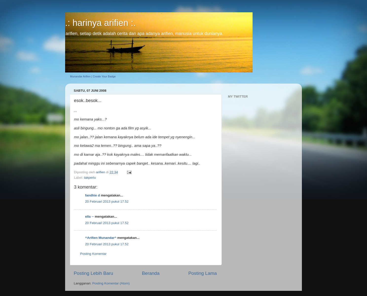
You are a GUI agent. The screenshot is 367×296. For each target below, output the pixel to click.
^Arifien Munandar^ (100, 238)
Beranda (150, 273)
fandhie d (92, 195)
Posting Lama (202, 273)
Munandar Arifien (80, 76)
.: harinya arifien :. (100, 23)
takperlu (90, 177)
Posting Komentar (93, 254)
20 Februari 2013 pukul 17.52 (106, 201)
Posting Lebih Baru (93, 273)
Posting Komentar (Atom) (111, 283)
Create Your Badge (104, 76)
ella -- (89, 216)
